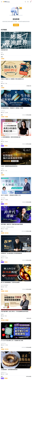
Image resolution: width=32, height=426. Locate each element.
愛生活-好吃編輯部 (4, 285)
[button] (1, 2)
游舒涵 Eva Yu (3, 372)
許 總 (2, 81)
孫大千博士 (3, 198)
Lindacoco (3, 110)
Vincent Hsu (3, 343)
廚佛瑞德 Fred (3, 256)
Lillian (2, 139)
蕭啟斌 (2, 314)
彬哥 (2, 52)
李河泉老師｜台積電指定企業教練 (7, 227)
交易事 (2, 168)
